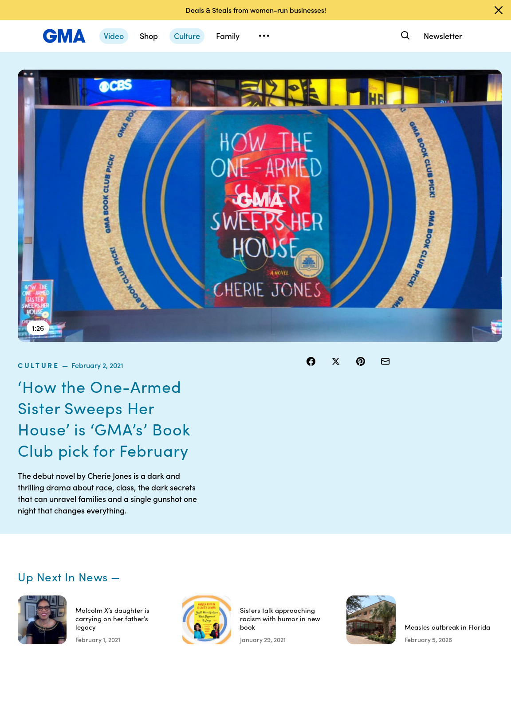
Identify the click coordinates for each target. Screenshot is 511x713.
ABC (375, 547)
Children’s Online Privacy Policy (279, 611)
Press (322, 587)
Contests (272, 515)
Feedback (329, 603)
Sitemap (436, 515)
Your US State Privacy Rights (334, 519)
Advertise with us (280, 639)
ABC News (384, 531)
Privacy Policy (279, 547)
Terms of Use (278, 531)
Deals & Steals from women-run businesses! (255, 10)
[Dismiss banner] (498, 10)
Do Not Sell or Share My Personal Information (279, 575)
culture (325, 75)
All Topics (382, 579)
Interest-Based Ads (329, 543)
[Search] (404, 35)
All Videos (382, 563)
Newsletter (443, 35)
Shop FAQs (384, 515)
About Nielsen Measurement (334, 567)
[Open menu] (264, 36)
